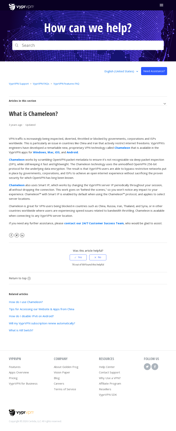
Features (15, 367)
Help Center (107, 367)
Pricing (13, 378)
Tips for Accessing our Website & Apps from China (41, 309)
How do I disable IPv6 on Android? (31, 316)
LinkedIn (22, 235)
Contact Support (109, 372)
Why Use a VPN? (110, 378)
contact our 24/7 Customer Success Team (94, 223)
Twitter (16, 235)
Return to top (20, 278)
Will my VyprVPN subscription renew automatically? (42, 323)
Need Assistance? (154, 71)
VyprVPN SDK (108, 394)
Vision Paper (62, 372)
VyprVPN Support (19, 83)
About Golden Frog (66, 367)
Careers (59, 383)
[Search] (88, 45)
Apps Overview (19, 372)
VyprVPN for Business (23, 383)
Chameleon (122, 148)
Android (72, 152)
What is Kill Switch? (21, 330)
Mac (50, 152)
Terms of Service (65, 389)
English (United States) (119, 71)
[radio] (78, 257)
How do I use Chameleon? (26, 302)
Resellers (105, 389)
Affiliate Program (110, 383)
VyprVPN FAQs (41, 83)
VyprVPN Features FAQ (66, 83)
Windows (39, 152)
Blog (57, 378)
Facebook (11, 235)
